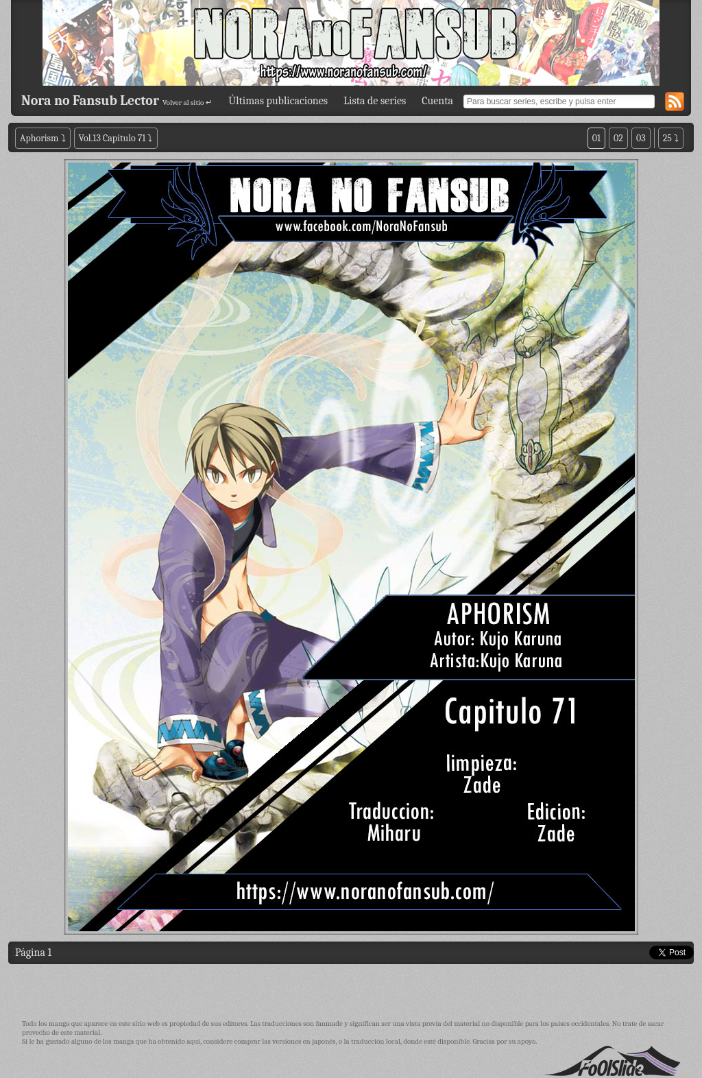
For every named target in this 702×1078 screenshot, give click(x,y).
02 (618, 138)
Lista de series (374, 101)
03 (641, 138)
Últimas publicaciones (278, 101)
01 (596, 138)
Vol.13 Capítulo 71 (112, 138)
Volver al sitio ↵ (187, 102)
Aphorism (39, 138)
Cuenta (437, 101)
